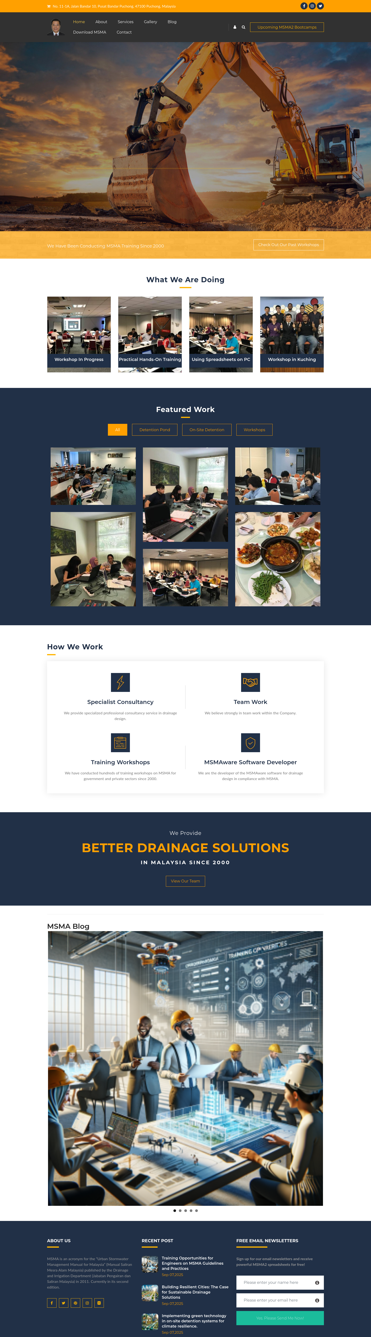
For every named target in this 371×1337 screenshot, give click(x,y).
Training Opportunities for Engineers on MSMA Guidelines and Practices (176, 1263)
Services (125, 22)
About (101, 22)
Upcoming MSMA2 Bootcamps (287, 27)
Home (79, 22)
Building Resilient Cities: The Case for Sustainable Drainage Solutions (179, 1292)
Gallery (150, 22)
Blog (172, 22)
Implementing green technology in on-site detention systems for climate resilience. (178, 1321)
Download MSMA (89, 32)
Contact (124, 32)
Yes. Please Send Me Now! (280, 1318)
